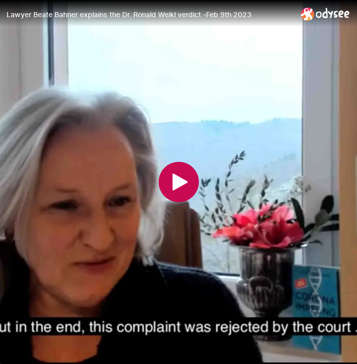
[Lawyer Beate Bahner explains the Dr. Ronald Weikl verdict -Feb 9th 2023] (149, 14)
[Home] (325, 14)
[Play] (179, 182)
